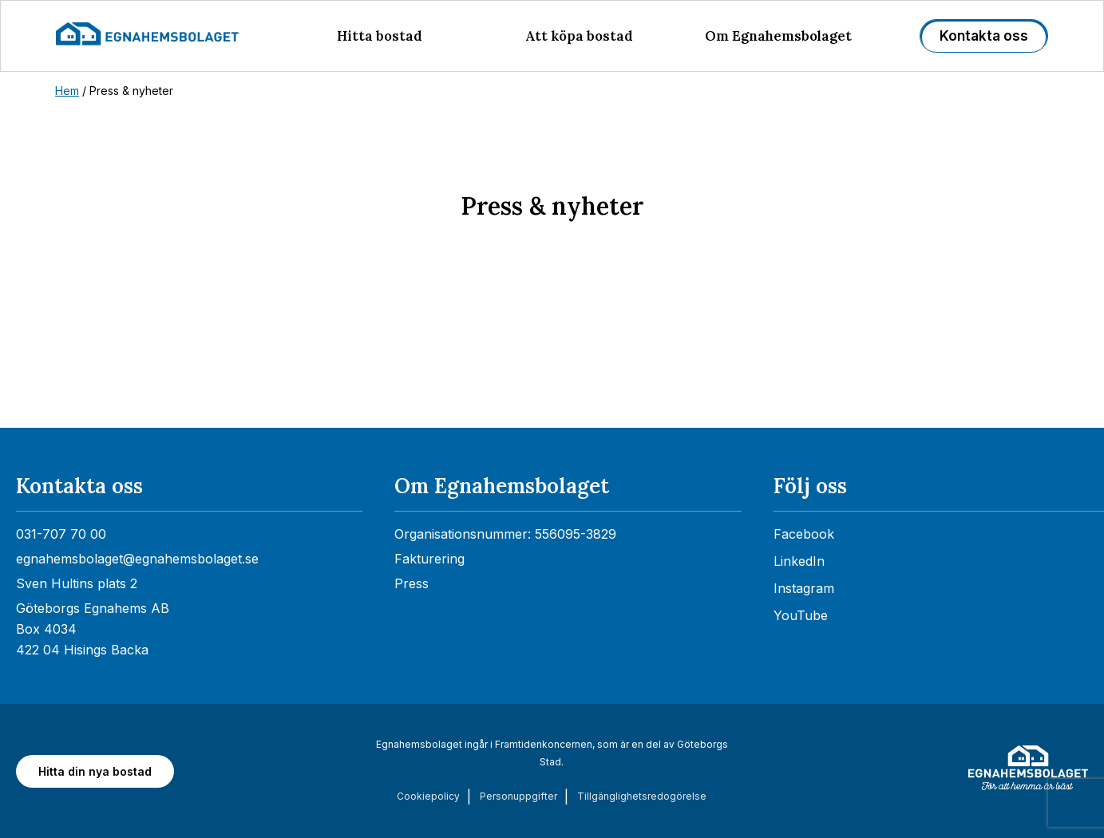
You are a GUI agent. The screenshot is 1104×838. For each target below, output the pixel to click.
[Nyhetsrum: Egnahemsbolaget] (552, 361)
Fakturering (429, 559)
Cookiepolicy (428, 796)
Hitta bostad (379, 36)
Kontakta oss (984, 36)
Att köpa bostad (579, 36)
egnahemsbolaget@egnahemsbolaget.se (137, 559)
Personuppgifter (518, 796)
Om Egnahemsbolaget (778, 36)
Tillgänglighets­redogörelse (641, 796)
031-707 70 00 (61, 534)
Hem (67, 90)
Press (411, 583)
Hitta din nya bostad (95, 771)
